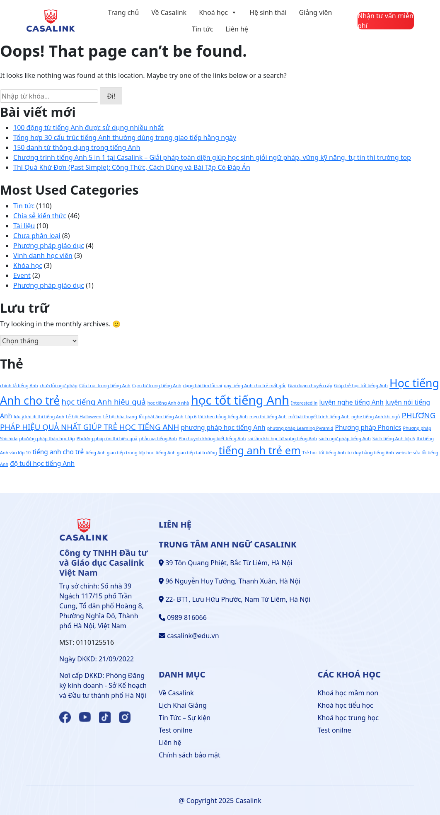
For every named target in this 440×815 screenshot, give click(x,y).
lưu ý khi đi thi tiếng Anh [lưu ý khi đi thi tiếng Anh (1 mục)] (39, 417)
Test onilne (175, 730)
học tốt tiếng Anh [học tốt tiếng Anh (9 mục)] (240, 400)
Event (22, 275)
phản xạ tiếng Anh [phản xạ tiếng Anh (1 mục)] (158, 438)
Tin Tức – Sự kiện (184, 717)
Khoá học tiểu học (345, 705)
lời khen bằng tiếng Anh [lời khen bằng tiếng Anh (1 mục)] (222, 417)
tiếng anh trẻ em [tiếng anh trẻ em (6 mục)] (260, 450)
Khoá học (218, 12)
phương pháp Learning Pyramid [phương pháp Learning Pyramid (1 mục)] (300, 428)
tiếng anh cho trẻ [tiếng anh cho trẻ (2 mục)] (58, 451)
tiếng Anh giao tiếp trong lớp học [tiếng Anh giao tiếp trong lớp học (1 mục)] (119, 453)
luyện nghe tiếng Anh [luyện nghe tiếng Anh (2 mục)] (351, 402)
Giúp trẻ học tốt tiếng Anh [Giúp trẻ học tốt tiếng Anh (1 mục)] (361, 385)
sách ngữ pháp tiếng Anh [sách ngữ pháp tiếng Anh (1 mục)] (345, 438)
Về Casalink (168, 12)
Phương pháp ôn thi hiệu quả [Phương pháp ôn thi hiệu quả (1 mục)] (107, 438)
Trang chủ (123, 12)
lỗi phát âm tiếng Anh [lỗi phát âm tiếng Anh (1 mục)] (161, 417)
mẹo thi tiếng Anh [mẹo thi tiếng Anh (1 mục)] (268, 417)
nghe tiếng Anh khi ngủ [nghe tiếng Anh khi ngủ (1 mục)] (375, 417)
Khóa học (27, 265)
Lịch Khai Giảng (183, 705)
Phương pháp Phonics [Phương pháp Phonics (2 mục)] (368, 427)
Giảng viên (315, 12)
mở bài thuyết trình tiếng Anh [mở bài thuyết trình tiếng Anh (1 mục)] (319, 417)
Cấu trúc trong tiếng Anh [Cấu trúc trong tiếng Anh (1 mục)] (105, 385)
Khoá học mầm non (348, 692)
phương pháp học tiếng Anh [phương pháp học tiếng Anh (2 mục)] (223, 427)
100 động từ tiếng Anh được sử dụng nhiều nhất (88, 127)
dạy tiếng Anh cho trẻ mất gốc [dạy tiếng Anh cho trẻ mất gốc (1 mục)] (255, 385)
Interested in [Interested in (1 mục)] (304, 403)
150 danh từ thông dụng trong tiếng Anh (76, 147)
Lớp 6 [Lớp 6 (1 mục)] (191, 417)
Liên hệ (236, 29)
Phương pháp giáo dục (48, 245)
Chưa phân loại (36, 235)
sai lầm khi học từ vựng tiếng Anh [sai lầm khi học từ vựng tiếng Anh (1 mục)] (282, 438)
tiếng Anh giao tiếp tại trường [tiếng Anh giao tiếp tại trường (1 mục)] (186, 453)
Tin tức (202, 29)
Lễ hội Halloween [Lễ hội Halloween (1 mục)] (84, 417)
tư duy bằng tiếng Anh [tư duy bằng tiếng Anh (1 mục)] (371, 453)
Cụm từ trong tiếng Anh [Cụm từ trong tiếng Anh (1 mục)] (156, 385)
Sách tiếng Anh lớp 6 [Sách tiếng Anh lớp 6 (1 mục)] (393, 438)
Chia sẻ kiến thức (39, 215)
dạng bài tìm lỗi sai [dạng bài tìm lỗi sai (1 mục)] (202, 385)
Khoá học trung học (348, 717)
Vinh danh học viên (43, 255)
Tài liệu (24, 225)
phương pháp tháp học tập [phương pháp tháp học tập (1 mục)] (47, 438)
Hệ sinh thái (268, 12)
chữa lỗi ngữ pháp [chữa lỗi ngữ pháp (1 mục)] (58, 385)
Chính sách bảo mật (189, 755)
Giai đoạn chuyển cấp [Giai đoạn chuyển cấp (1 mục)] (310, 385)
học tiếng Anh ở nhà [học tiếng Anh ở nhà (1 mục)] (168, 403)
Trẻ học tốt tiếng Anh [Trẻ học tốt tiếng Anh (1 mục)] (324, 453)
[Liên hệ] (386, 20)
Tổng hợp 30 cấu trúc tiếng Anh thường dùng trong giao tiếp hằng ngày (124, 137)
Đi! (111, 96)
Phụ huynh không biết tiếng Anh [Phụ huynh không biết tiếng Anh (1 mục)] (212, 438)
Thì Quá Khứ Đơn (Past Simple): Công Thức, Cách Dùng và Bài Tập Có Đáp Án (131, 167)
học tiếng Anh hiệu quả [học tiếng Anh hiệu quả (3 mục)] (104, 401)
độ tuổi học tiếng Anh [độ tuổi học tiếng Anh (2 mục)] (42, 463)
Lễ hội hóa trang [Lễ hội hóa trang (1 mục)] (120, 417)
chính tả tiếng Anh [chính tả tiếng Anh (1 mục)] (19, 385)
